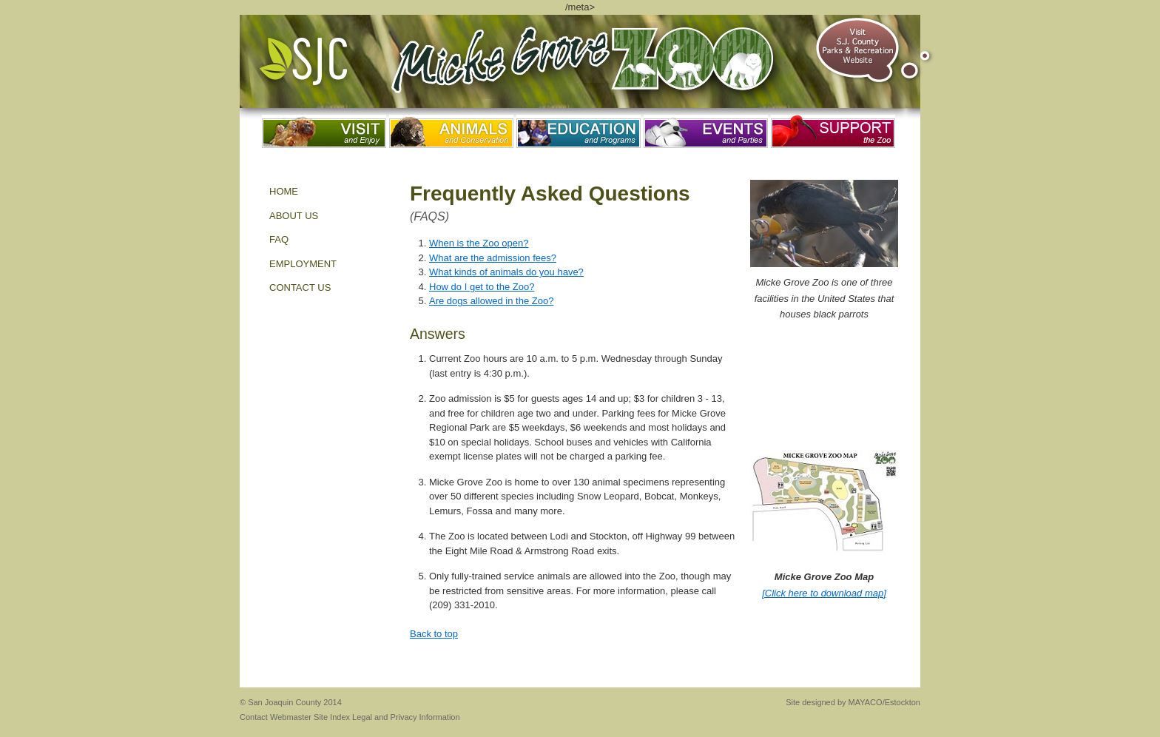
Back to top (434, 633)
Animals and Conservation (451, 131)
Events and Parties (706, 131)
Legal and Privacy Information (406, 717)
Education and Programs (578, 131)
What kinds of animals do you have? (506, 271)
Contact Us (300, 287)
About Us (293, 215)
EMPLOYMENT (303, 263)
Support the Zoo (833, 131)
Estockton (902, 702)
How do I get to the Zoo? (481, 286)
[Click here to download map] (824, 593)
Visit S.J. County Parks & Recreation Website (874, 51)
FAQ (279, 239)
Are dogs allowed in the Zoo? (491, 300)
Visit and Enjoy (324, 131)
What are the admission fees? (492, 257)
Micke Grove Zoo (588, 66)
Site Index (332, 717)
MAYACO (866, 702)
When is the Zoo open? (478, 243)
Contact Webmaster (275, 717)
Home (283, 191)
